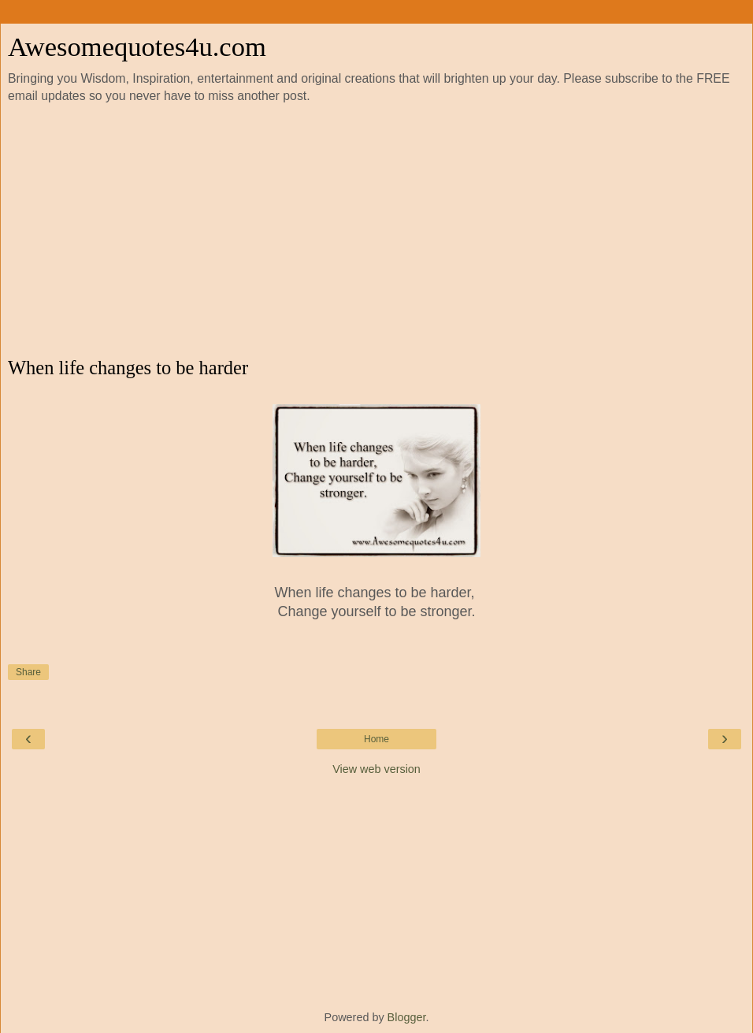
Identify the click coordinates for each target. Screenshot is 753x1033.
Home (376, 739)
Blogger (407, 1017)
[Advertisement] (376, 231)
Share (28, 672)
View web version (376, 769)
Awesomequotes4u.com (137, 46)
